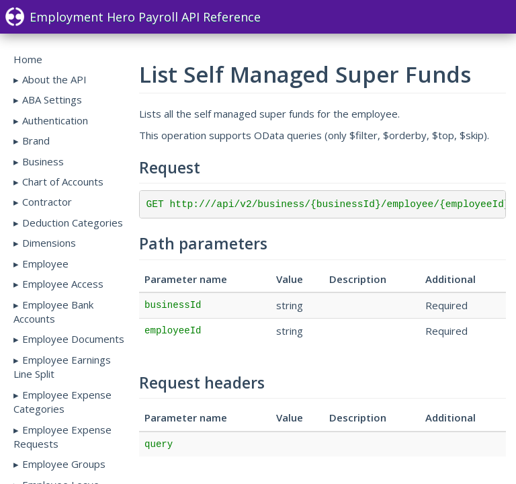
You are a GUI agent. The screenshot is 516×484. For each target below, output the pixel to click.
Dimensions (49, 242)
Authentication (55, 120)
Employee (45, 263)
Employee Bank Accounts (53, 311)
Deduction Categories (72, 222)
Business (43, 161)
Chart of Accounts (62, 181)
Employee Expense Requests (62, 436)
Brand (36, 140)
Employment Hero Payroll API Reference (133, 16)
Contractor (47, 201)
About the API (54, 79)
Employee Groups (63, 464)
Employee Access (62, 283)
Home (27, 59)
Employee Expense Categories (62, 401)
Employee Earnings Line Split (62, 366)
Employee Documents (73, 339)
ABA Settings (52, 99)
